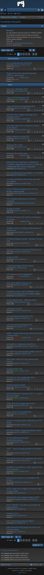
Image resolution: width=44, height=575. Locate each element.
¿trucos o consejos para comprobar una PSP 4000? (24, 421)
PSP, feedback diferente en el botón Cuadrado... (21, 200)
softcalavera (17, 183)
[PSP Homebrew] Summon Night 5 (20, 521)
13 (42, 158)
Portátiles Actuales (11, 21)
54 (37, 110)
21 (42, 304)
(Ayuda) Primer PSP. (14, 369)
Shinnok (16, 77)
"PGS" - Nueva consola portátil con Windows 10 (24, 449)
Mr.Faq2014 (17, 119)
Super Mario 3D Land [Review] (18, 412)
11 (39, 140)
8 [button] (33, 54)
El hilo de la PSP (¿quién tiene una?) (20, 403)
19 (37, 304)
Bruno (15, 91)
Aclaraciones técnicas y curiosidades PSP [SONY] (22, 479)
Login (11, 13)
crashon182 (17, 251)
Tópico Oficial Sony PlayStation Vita (20, 106)
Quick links (2, 10)
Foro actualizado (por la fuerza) (19, 63)
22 (35, 93)
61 (42, 149)
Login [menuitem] (39, 10)
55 (39, 110)
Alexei (15, 259)
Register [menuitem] (43, 10)
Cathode (16, 138)
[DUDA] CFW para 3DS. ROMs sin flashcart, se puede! (23, 218)
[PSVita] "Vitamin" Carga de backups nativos (24, 430)
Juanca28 (16, 379)
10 (37, 140)
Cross (15, 414)
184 (42, 102)
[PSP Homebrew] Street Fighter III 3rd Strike (24, 173)
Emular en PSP (12, 257)
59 (37, 149)
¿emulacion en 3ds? (14, 308)
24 (39, 93)
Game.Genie (17, 337)
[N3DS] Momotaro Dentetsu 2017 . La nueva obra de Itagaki (24, 394)
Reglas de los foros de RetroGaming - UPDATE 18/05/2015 (21, 74)
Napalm (16, 99)
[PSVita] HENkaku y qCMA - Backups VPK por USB (24, 240)
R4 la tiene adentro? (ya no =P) (18, 283)
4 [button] (26, 54)
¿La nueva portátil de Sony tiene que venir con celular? (23, 180)
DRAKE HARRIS (18, 232)
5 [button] (29, 54)
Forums (5, 10)
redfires (16, 371)
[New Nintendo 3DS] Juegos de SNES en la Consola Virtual (23, 528)
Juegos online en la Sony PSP (17, 136)
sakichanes (17, 65)
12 (42, 140)
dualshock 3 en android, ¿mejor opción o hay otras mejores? (24, 468)
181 (33, 102)
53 (35, 110)
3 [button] (23, 54)
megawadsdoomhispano (21, 193)
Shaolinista (17, 129)
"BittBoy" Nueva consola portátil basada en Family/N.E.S (23, 229)
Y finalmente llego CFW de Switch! (20, 265)
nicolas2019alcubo (19, 203)
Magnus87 (17, 210)
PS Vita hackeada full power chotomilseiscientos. (17, 439)
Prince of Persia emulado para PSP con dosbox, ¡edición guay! (22, 190)
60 (39, 149)
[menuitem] (42, 17)
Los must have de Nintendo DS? (19, 324)
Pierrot (10, 45)
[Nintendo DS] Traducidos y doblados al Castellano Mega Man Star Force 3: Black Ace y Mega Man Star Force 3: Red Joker (24, 164)
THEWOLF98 (17, 482)
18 (35, 304)
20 (39, 304)
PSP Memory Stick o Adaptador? (19, 274)
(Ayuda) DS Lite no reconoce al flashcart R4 (23, 249)
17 (35, 389)
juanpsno (16, 363)
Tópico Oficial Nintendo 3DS (17, 97)
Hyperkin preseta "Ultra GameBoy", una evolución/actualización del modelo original (23, 292)
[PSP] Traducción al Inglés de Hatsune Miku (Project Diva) (23, 489)
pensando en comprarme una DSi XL (21, 344)
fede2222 (16, 432)
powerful (16, 405)
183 (39, 102)
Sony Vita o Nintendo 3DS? (17, 89)
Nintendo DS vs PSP (14, 145)
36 (39, 132)
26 (42, 121)
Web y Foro (15, 66)
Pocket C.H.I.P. (12, 513)
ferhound (16, 155)
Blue (15, 267)
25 (42, 93)
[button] (15, 54)
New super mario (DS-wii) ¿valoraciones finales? (22, 360)
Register (18, 13)
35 (37, 132)
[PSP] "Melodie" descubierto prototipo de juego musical (23, 506)
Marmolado (17, 424)
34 (35, 132)
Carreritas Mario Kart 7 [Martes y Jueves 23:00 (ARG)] (22, 126)
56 (42, 110)
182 (36, 102)
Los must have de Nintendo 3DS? (19, 316)
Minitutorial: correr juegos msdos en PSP (22, 497)
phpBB (16, 568)
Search (4, 13)
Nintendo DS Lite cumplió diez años (20, 377)
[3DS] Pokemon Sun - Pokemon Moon (21, 300)
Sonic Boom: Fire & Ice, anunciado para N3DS (24, 458)
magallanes (17, 318)
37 (42, 132)
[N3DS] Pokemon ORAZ (15, 385)
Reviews (9, 30)
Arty (18, 570)
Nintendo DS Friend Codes (17, 153)
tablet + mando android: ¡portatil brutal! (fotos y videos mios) (24, 334)
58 (35, 149)
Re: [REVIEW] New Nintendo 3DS (22, 43)
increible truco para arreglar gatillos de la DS (24, 351)
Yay (15, 168)
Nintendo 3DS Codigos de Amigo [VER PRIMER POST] (21, 115)
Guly (15, 147)
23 (37, 93)
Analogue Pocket (13, 208)
